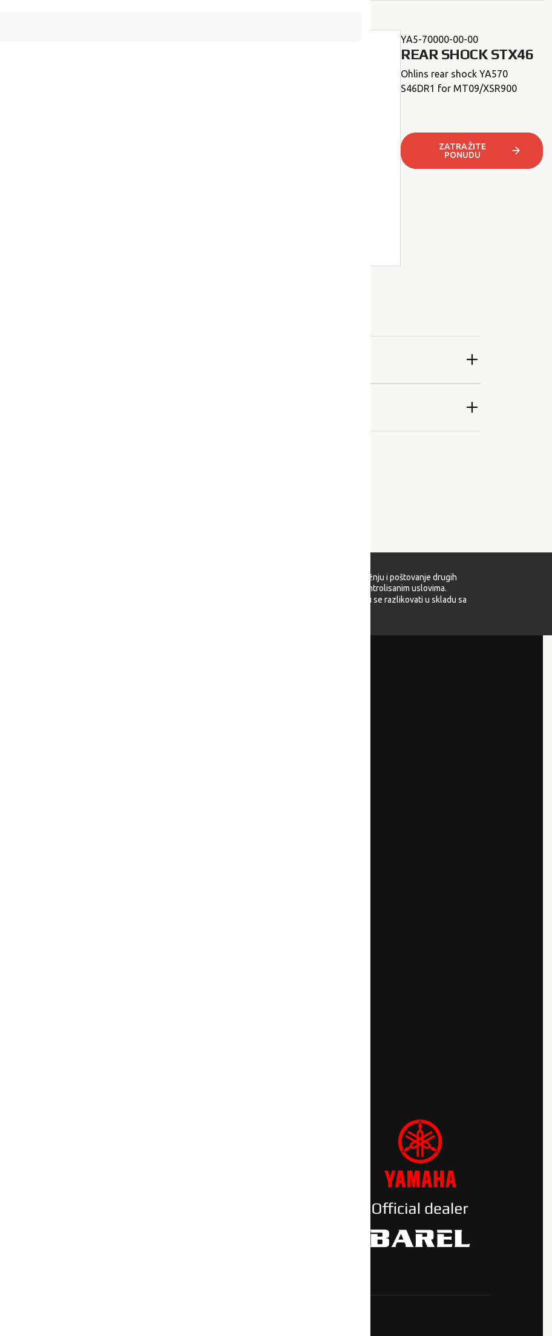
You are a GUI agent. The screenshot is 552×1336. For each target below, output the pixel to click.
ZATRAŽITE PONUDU (480, 151)
